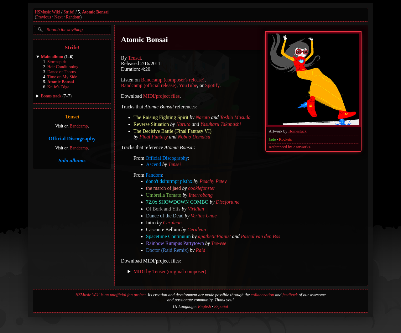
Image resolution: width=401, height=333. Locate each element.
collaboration (262, 295)
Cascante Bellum (163, 229)
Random (73, 17)
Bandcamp (79, 126)
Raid (200, 250)
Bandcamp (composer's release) (173, 79)
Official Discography (72, 139)
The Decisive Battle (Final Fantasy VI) (172, 131)
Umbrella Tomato (163, 195)
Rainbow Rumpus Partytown (175, 243)
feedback (290, 295)
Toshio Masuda (235, 117)
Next (58, 17)
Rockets (285, 139)
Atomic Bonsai (95, 12)
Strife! (69, 12)
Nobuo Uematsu (194, 136)
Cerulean (172, 222)
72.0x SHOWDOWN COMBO (177, 202)
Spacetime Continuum (168, 236)
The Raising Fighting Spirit (161, 117)
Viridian (196, 208)
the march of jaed (163, 188)
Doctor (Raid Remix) (167, 250)
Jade (272, 139)
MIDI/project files (161, 96)
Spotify (212, 85)
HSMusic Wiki (47, 12)
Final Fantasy (153, 136)
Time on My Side (62, 77)
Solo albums (72, 161)
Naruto (203, 117)
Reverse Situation (151, 124)
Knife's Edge (58, 87)
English (204, 306)
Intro (151, 222)
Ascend (153, 164)
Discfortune (228, 202)
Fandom (154, 175)
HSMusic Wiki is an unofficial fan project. (111, 295)
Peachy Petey (213, 181)
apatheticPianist (214, 236)
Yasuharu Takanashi (220, 124)
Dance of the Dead (165, 215)
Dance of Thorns (61, 72)
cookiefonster (201, 188)
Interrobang (201, 195)
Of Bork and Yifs (163, 208)
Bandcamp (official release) (148, 85)
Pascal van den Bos (260, 236)
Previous (43, 17)
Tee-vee (218, 243)
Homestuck (297, 131)
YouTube (188, 85)
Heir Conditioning (62, 67)
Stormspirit (56, 62)
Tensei (72, 117)
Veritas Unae (204, 215)
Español (221, 306)
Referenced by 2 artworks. (290, 147)
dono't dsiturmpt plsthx (169, 181)
